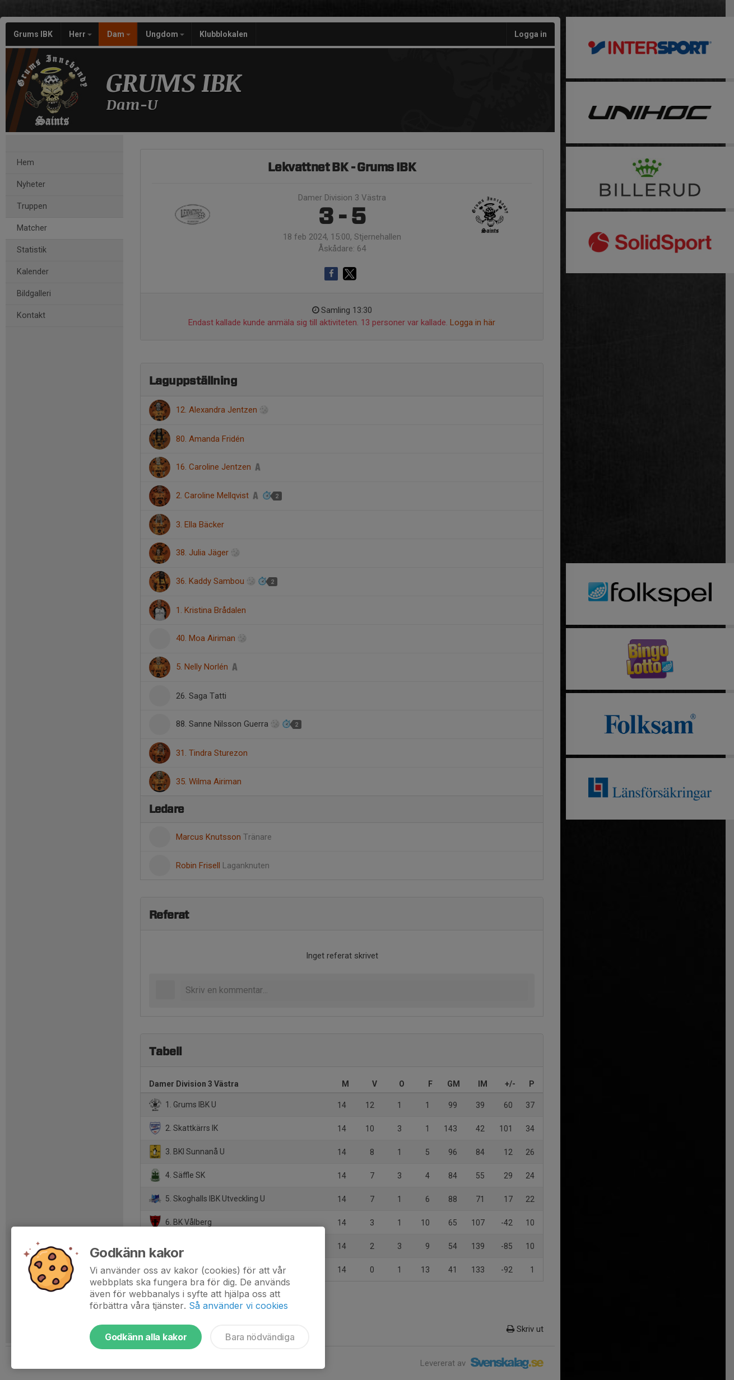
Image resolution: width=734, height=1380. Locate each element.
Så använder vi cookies (238, 1305)
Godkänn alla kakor (146, 1336)
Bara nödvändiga (259, 1336)
